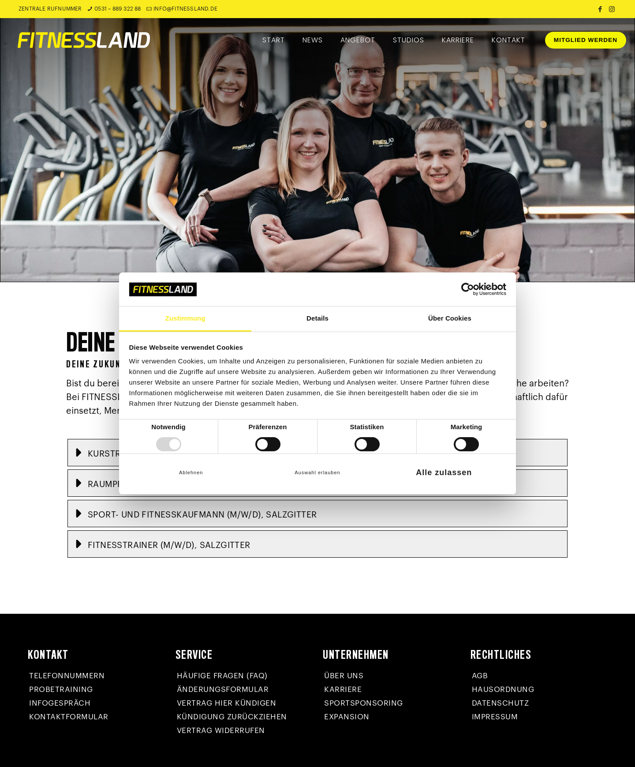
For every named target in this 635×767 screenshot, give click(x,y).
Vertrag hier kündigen (226, 703)
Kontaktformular (68, 717)
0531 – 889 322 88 (117, 8)
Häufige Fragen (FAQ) (222, 676)
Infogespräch (59, 703)
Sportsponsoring (363, 703)
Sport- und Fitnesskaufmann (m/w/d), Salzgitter (202, 514)
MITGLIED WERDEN (585, 40)
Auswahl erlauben (317, 472)
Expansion (347, 717)
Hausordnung (503, 689)
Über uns (343, 676)
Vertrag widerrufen (221, 730)
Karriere (343, 689)
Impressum (495, 717)
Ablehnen (191, 472)
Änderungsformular (223, 689)
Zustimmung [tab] (185, 318)
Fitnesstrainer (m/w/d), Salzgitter (169, 545)
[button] (317, 513)
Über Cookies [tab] (449, 318)
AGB (480, 676)
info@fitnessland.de (185, 8)
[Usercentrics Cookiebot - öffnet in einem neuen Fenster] (467, 289)
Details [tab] (317, 318)
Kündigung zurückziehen (232, 717)
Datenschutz (500, 703)
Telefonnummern (67, 676)
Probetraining (61, 689)
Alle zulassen (444, 472)
